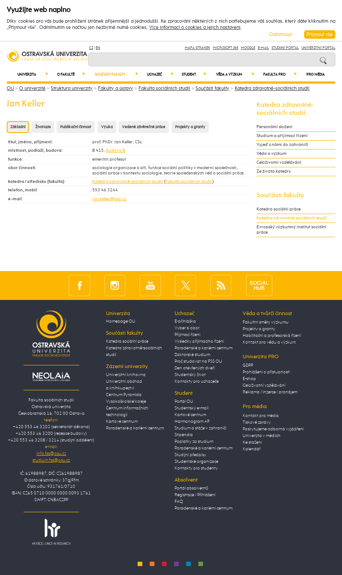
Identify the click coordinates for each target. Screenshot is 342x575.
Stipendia (184, 435)
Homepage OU (120, 321)
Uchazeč (160, 75)
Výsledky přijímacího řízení (199, 341)
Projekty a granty (190, 127)
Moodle (248, 48)
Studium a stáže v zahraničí (200, 428)
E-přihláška (185, 321)
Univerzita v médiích (262, 435)
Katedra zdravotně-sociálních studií (272, 88)
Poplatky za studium (194, 441)
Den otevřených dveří (195, 368)
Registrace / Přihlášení (195, 495)
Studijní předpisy (190, 455)
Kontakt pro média (261, 415)
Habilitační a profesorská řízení (272, 335)
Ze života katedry (273, 171)
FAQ (179, 501)
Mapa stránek (197, 48)
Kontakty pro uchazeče (197, 381)
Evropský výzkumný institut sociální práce (291, 230)
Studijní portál (285, 48)
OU (10, 88)
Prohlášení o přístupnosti (266, 372)
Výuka (107, 127)
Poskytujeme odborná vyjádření (273, 429)
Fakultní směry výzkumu (266, 322)
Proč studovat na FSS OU (198, 361)
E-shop (249, 379)
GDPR (248, 365)
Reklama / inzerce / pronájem (270, 392)
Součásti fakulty (116, 75)
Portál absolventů (191, 488)
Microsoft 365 (225, 48)
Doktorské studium (192, 354)
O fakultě (71, 75)
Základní (17, 127)
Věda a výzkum (235, 75)
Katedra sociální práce (278, 209)
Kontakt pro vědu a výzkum (269, 342)
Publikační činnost (75, 127)
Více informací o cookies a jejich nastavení (194, 27)
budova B (115, 150)
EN (98, 48)
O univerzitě (32, 88)
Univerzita (32, 75)
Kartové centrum (122, 421)
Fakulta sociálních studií (164, 88)
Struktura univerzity (72, 88)
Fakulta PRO (279, 75)
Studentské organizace (196, 461)
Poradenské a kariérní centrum (135, 428)
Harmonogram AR (192, 421)
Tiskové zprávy (257, 422)
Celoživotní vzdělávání (278, 162)
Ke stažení (252, 442)
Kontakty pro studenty (196, 468)
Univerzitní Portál (318, 48)
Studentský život (190, 375)
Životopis (43, 127)
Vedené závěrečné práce (143, 127)
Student (194, 75)
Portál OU (184, 401)
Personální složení (274, 127)
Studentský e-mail (191, 408)
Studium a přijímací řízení (282, 136)
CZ (91, 48)
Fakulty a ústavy (115, 88)
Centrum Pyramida (124, 395)
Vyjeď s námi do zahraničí (282, 144)
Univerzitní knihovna (126, 375)
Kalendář (252, 449)
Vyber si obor (187, 328)
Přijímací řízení (187, 334)
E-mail (263, 48)
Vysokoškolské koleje (126, 401)
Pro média (315, 75)
